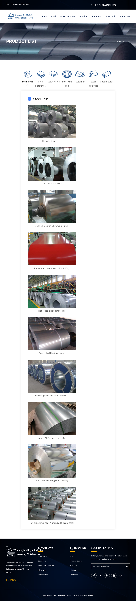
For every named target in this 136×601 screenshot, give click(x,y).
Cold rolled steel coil (52, 183)
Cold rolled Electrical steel (51, 353)
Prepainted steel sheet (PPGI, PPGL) (51, 268)
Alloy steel (42, 570)
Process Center (67, 16)
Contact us (124, 16)
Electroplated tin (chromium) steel (51, 225)
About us (96, 16)
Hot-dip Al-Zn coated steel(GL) (51, 438)
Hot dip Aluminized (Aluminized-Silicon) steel (52, 522)
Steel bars (42, 561)
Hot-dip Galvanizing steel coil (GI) (51, 480)
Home (44, 16)
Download (110, 16)
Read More (11, 580)
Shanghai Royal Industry (67, 595)
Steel (53, 16)
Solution (83, 16)
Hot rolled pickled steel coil (51, 310)
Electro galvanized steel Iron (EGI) (51, 395)
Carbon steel (43, 574)
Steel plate (42, 556)
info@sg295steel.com (105, 4)
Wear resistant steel (46, 565)
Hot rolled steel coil (51, 141)
